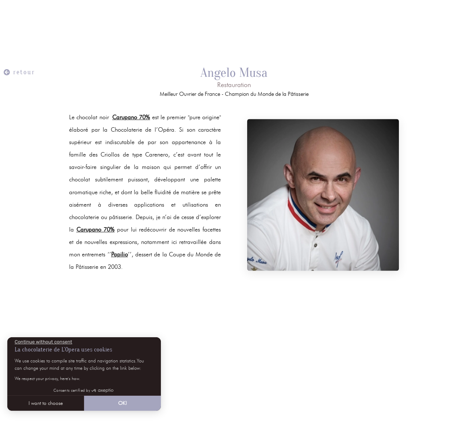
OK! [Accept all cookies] (122, 403)
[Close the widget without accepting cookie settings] (43, 342)
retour (24, 72)
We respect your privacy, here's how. (47, 378)
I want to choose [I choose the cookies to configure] (46, 403)
